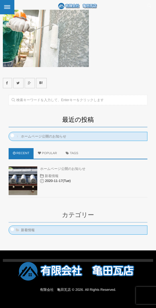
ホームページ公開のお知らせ (43, 136)
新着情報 (51, 176)
